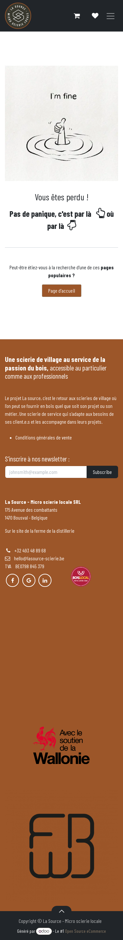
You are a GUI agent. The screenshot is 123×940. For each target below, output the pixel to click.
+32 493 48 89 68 (30, 550)
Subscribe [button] (102, 472)
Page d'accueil (61, 290)
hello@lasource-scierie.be (34, 558)
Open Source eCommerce (85, 931)
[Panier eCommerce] (77, 16)
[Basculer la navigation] (110, 16)
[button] (61, 911)
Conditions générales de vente (43, 437)
